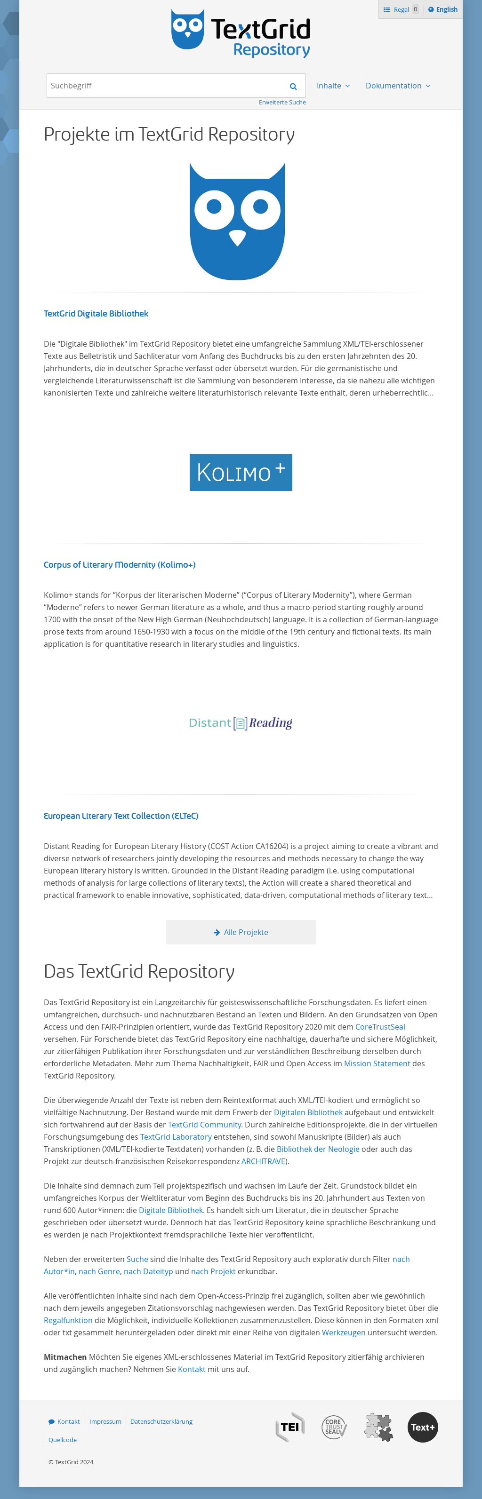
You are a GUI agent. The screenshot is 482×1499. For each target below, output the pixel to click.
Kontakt (192, 1369)
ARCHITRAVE (263, 1161)
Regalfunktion (68, 1320)
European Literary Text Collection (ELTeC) (121, 816)
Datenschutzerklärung (161, 1421)
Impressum (105, 1421)
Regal (406, 9)
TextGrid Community (204, 1124)
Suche (137, 1259)
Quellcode (62, 1440)
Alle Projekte (246, 932)
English (448, 11)
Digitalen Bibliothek (308, 1112)
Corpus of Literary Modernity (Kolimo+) (120, 565)
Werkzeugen (344, 1332)
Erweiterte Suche (282, 102)
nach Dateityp (148, 1271)
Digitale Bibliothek (171, 1210)
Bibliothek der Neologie (318, 1149)
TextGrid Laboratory (176, 1137)
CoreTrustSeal (380, 1027)
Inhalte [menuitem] (330, 85)
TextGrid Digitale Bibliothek (96, 314)
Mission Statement (377, 1063)
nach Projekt (213, 1271)
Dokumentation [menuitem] (395, 85)
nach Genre (99, 1271)
